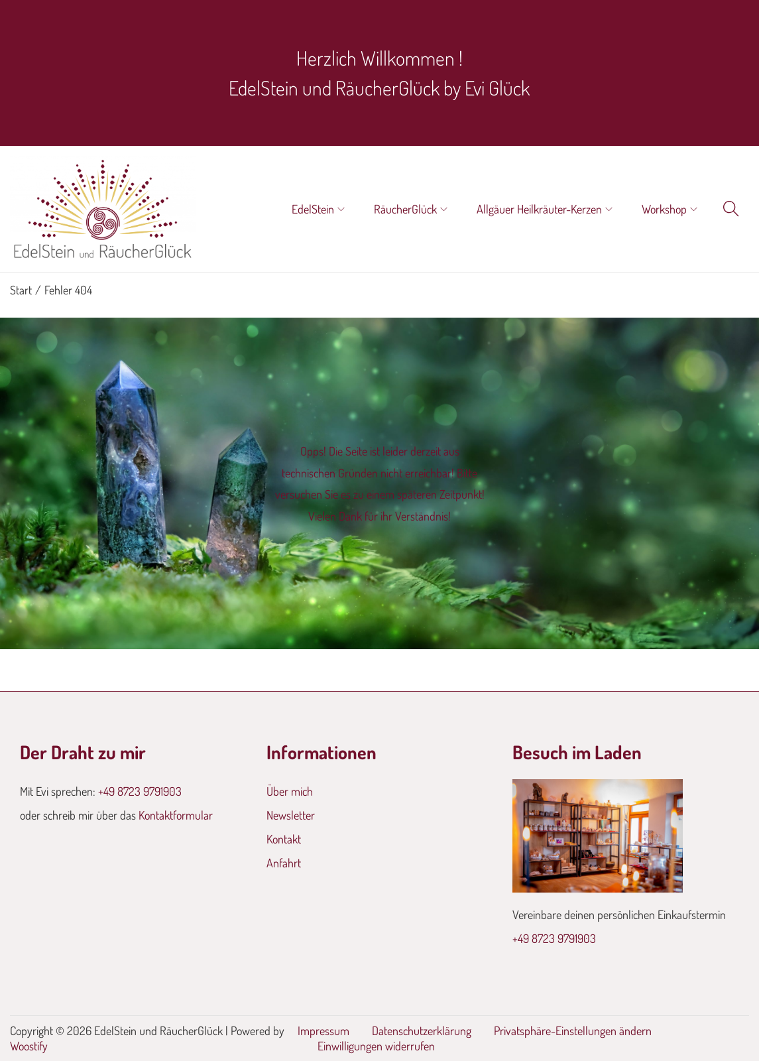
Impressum (323, 1030)
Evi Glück (497, 87)
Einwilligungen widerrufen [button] (376, 1045)
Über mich (289, 791)
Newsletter (290, 815)
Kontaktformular (176, 815)
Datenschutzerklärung (421, 1030)
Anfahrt (283, 862)
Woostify (29, 1045)
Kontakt (283, 839)
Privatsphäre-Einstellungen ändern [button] (573, 1030)
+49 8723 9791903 (140, 791)
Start (21, 289)
